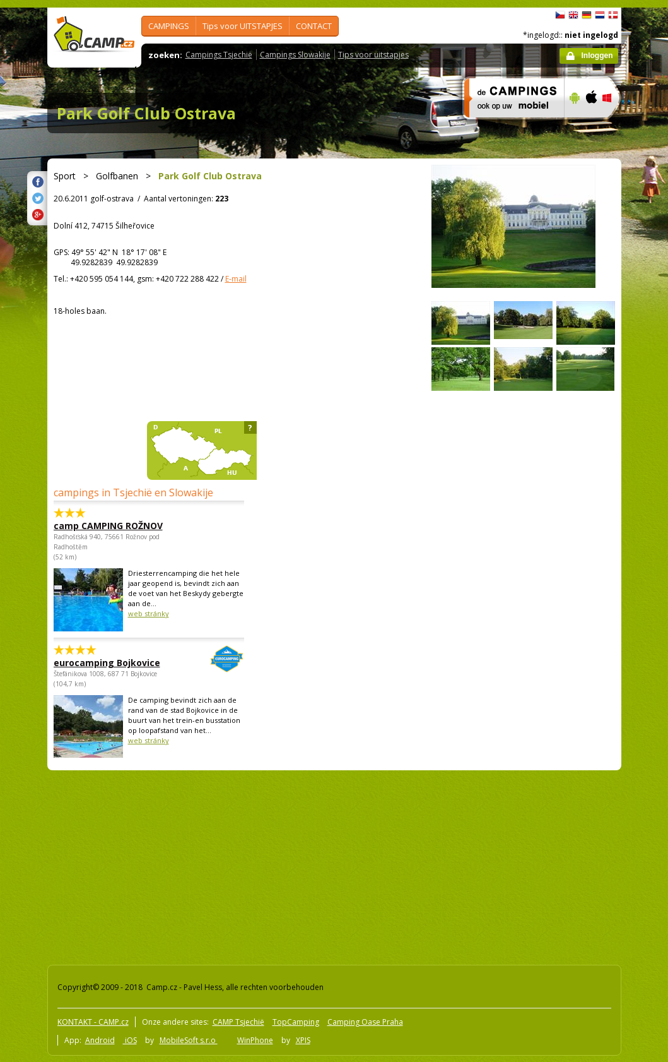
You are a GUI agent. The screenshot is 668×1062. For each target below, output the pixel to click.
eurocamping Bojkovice (114, 663)
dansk (613, 15)
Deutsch (587, 15)
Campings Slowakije (295, 54)
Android (100, 1040)
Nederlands (600, 15)
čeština (560, 15)
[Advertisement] (215, 865)
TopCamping (295, 1022)
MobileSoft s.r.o (189, 1040)
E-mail (236, 278)
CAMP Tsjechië (238, 1022)
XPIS (303, 1040)
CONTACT (314, 26)
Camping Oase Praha (365, 1022)
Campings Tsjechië (218, 54)
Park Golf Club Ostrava (146, 113)
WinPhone (255, 1040)
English (573, 15)
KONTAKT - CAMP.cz (93, 1022)
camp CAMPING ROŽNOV (108, 526)
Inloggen (597, 55)
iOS (130, 1040)
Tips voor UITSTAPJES (242, 26)
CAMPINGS (168, 26)
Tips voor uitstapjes (373, 54)
